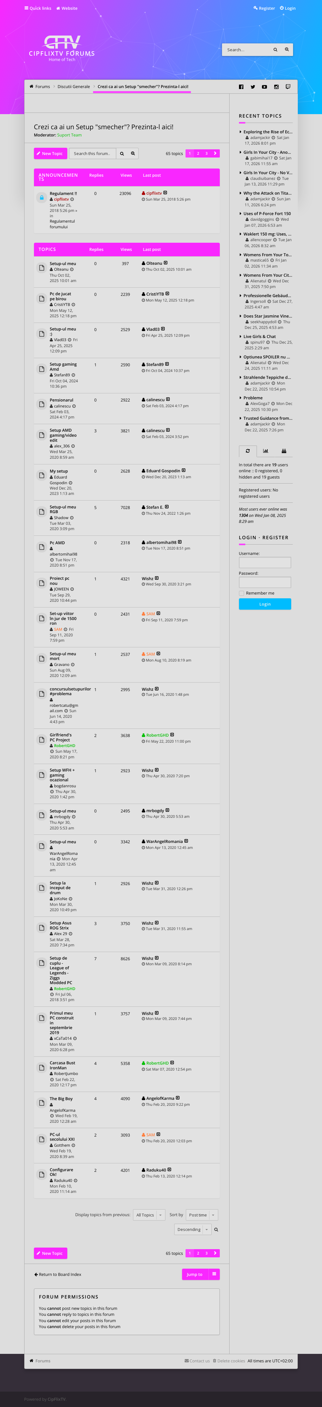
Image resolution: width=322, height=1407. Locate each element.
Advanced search (286, 49)
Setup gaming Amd (63, 367)
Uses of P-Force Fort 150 (267, 213)
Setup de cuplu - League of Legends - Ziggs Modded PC (61, 970)
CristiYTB (62, 304)
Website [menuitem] (66, 8)
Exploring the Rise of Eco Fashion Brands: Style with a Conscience (268, 132)
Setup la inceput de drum (60, 888)
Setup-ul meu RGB (63, 509)
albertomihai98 (63, 554)
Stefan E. (154, 507)
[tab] (248, 451)
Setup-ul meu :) (63, 331)
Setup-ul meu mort (63, 656)
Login (248, 538)
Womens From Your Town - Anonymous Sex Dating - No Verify (268, 255)
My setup (59, 471)
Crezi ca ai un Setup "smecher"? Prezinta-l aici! (104, 127)
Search (275, 49)
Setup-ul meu (63, 263)
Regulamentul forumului (62, 224)
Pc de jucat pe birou (60, 296)
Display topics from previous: (120, 1215)
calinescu (62, 406)
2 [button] (198, 153)
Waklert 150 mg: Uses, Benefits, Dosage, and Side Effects (268, 234)
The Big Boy (61, 1098)
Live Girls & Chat (260, 336)
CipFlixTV (57, 1399)
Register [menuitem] (267, 8)
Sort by (193, 1215)
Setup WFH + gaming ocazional (62, 775)
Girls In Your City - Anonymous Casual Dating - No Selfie (268, 152)
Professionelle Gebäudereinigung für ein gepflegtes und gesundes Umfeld (268, 295)
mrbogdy (62, 816)
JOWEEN (61, 589)
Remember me (257, 593)
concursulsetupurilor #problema (70, 691)
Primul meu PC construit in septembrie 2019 (62, 1023)
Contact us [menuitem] (200, 1361)
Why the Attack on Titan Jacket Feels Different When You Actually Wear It (268, 193)
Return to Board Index (60, 1274)
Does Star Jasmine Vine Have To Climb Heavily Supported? (268, 316)
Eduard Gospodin (58, 479)
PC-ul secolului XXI (62, 1137)
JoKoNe (60, 898)
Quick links (40, 8)
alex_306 (62, 446)
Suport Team (69, 135)
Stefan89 (62, 375)
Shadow (61, 517)
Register (275, 538)
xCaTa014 (63, 1038)
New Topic (52, 153)
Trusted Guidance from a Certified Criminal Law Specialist (268, 418)
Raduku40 (63, 1180)
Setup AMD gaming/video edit (63, 435)
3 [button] (207, 153)
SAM (58, 629)
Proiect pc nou (59, 581)
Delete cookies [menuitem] (231, 1361)
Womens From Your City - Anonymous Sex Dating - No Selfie (268, 275)
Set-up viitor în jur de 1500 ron (63, 618)
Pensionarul (61, 400)
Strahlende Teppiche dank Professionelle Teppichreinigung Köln (268, 377)
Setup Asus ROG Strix (60, 925)
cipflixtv (61, 199)
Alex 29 (60, 933)
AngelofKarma (62, 1110)
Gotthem (62, 1145)
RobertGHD (64, 745)
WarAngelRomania (164, 841)
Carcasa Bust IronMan (62, 1065)
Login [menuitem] (290, 8)
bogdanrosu (65, 786)
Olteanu (61, 269)
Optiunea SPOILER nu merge (268, 357)
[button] (215, 153)
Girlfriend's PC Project (61, 737)
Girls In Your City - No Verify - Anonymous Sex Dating (268, 172)
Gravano (61, 664)
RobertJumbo (66, 1073)
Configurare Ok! (61, 1172)
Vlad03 (60, 339)
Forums (43, 1361)
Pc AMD (57, 543)
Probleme (253, 398)
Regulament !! (63, 193)
